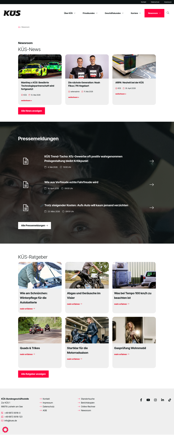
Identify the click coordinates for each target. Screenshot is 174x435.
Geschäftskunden (114, 13)
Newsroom (154, 13)
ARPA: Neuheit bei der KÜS (129, 82)
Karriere (136, 13)
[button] (5, 429)
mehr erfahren (27, 309)
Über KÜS (70, 13)
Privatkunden (90, 13)
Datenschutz (155, 2)
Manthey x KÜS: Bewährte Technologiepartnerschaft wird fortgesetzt (37, 86)
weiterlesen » (26, 100)
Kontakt (143, 2)
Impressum (168, 2)
